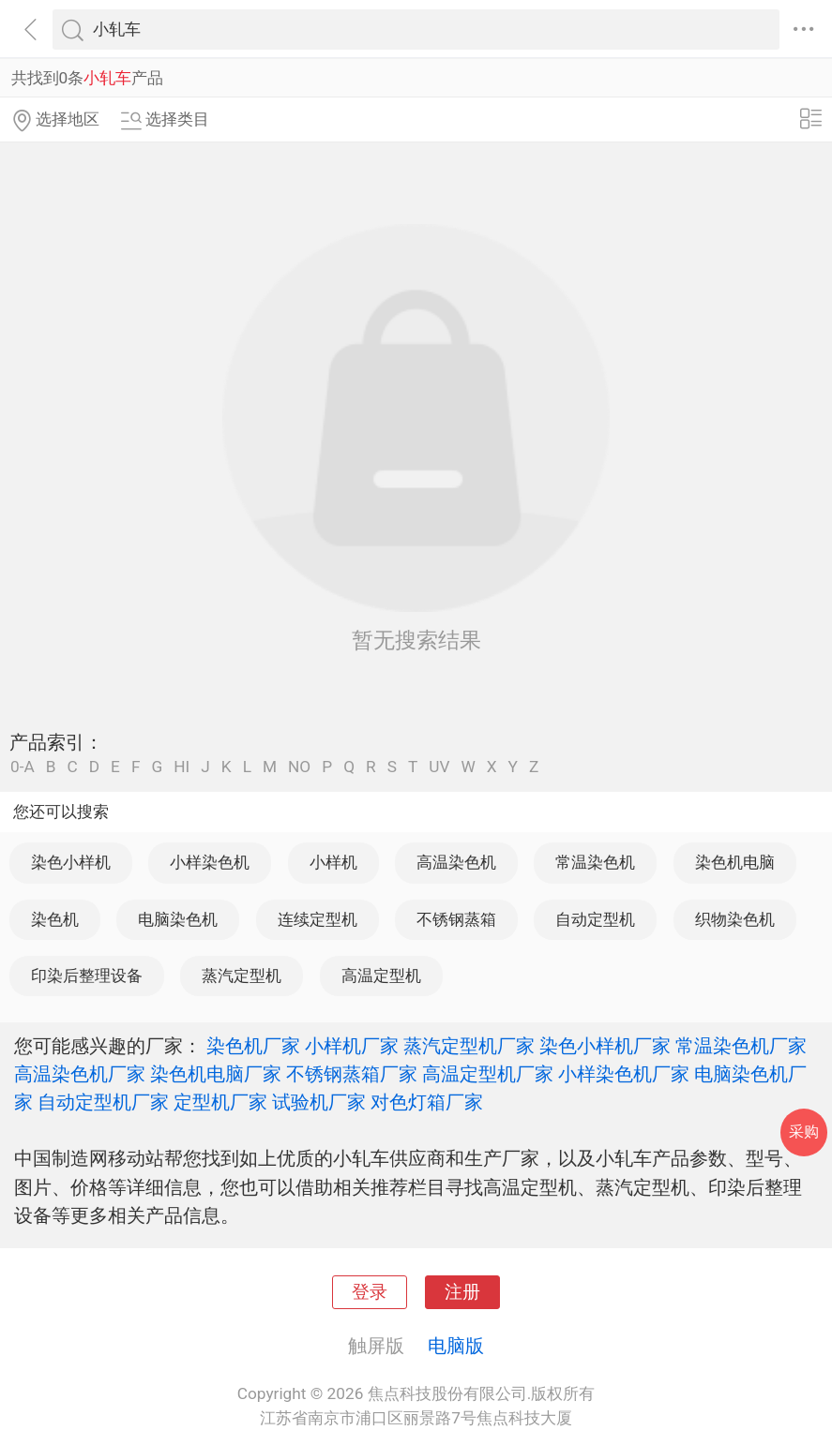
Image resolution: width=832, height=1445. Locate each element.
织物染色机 (735, 919)
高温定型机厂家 (487, 1074)
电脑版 (456, 1345)
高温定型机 (381, 975)
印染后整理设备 (87, 975)
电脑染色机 (178, 919)
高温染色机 (456, 862)
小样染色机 (210, 862)
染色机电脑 (735, 862)
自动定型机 (595, 919)
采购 (804, 1131)
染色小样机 (71, 862)
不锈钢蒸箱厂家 (351, 1074)
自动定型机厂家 (103, 1102)
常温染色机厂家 (741, 1046)
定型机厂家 (220, 1102)
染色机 (55, 919)
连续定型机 (317, 919)
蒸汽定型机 (241, 975)
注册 (462, 1292)
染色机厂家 (253, 1046)
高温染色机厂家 (79, 1074)
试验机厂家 (319, 1102)
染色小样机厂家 (605, 1046)
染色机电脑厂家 (215, 1074)
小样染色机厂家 (623, 1074)
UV (439, 767)
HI (181, 767)
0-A (22, 767)
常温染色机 (595, 862)
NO (299, 767)
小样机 (333, 862)
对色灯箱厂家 (427, 1102)
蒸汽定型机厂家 (469, 1046)
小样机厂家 (352, 1046)
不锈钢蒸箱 (456, 919)
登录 (369, 1292)
